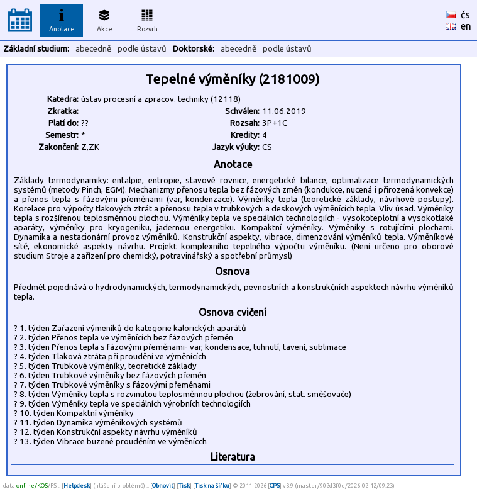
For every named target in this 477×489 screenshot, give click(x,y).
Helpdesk (76, 485)
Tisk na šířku (212, 485)
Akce (104, 19)
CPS (275, 485)
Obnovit (162, 485)
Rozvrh (147, 19)
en (466, 25)
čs (465, 14)
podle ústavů (142, 48)
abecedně (93, 48)
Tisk (184, 485)
